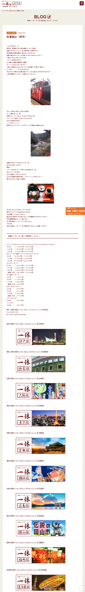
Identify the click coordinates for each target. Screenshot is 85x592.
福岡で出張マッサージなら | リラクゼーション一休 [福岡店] (25, 542)
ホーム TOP (5, 10)
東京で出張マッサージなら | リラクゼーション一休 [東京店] (25, 406)
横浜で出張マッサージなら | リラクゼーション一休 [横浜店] (25, 461)
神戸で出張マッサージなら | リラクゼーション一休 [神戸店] (25, 324)
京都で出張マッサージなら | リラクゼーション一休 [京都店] (25, 433)
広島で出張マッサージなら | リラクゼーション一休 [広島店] (25, 488)
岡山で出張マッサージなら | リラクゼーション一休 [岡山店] (25, 516)
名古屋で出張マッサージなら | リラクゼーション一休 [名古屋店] (27, 570)
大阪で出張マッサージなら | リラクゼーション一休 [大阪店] (25, 378)
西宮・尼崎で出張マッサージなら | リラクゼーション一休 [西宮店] (27, 352)
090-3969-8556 (75, 211)
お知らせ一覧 (12, 10)
